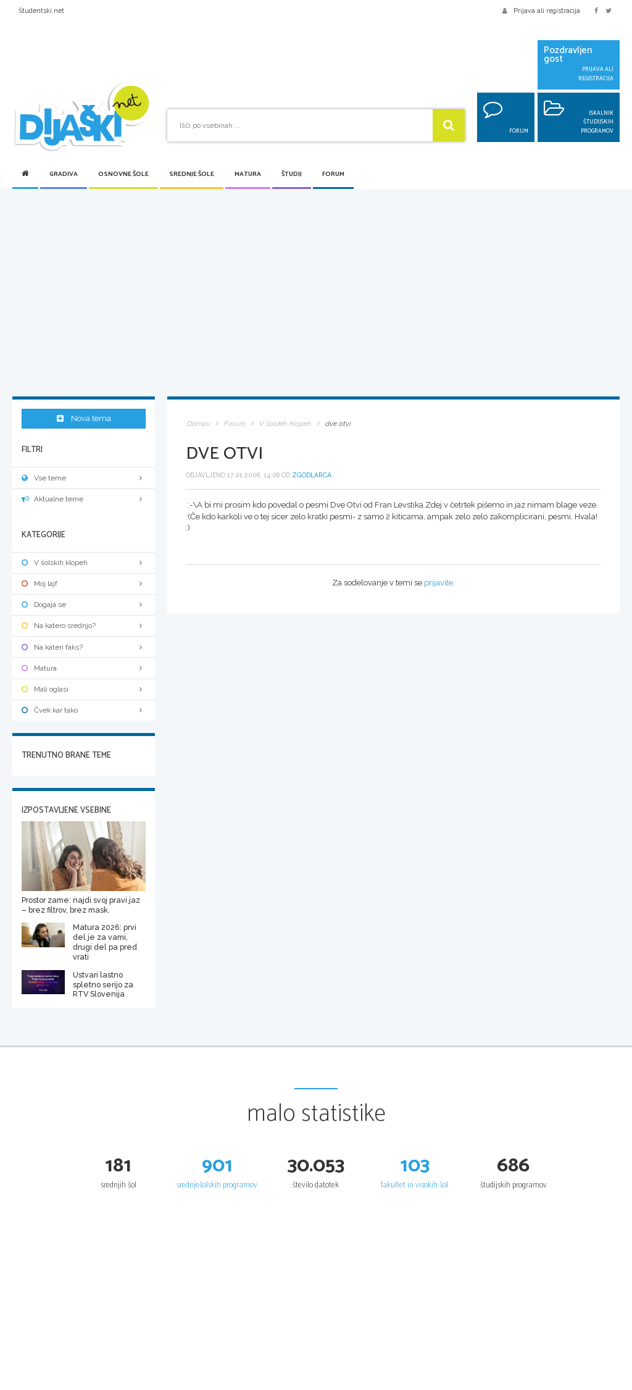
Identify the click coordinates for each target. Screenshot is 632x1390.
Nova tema (84, 419)
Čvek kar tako (84, 709)
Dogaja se (84, 603)
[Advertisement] (316, 293)
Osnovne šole (123, 174)
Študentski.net (41, 10)
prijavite (438, 582)
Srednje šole (191, 174)
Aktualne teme (84, 497)
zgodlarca (311, 475)
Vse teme (84, 476)
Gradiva (63, 174)
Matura (248, 174)
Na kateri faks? (84, 646)
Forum (333, 174)
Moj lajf (84, 582)
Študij (291, 174)
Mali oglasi (84, 688)
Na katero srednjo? (84, 624)
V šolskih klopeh (84, 561)
